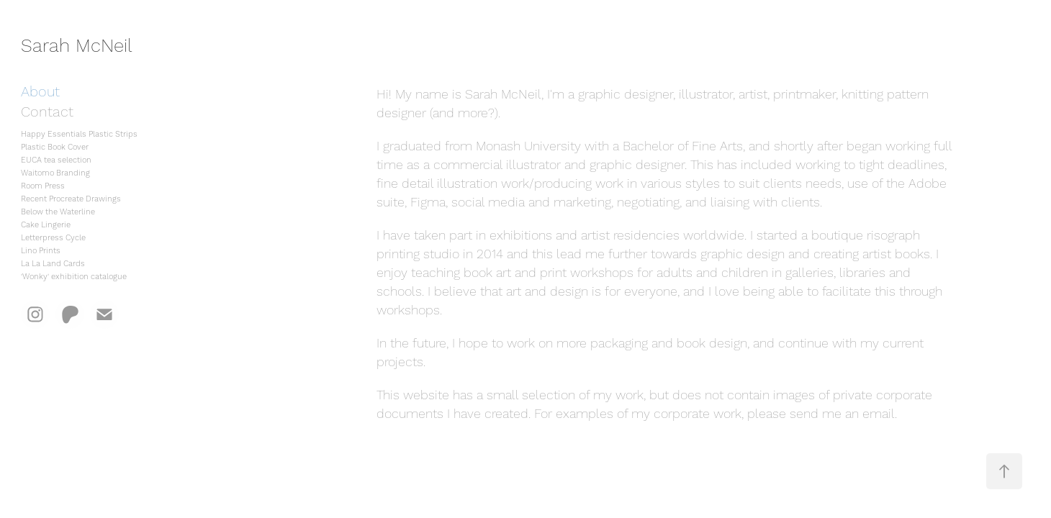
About (40, 92)
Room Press (43, 186)
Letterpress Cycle (53, 238)
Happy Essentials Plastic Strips (79, 135)
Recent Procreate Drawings (71, 199)
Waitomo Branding (55, 173)
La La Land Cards (53, 264)
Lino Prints (40, 251)
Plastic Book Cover (55, 147)
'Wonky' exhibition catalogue (74, 277)
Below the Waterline (58, 212)
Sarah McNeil (76, 46)
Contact (47, 112)
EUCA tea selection (56, 160)
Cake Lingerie (46, 225)
